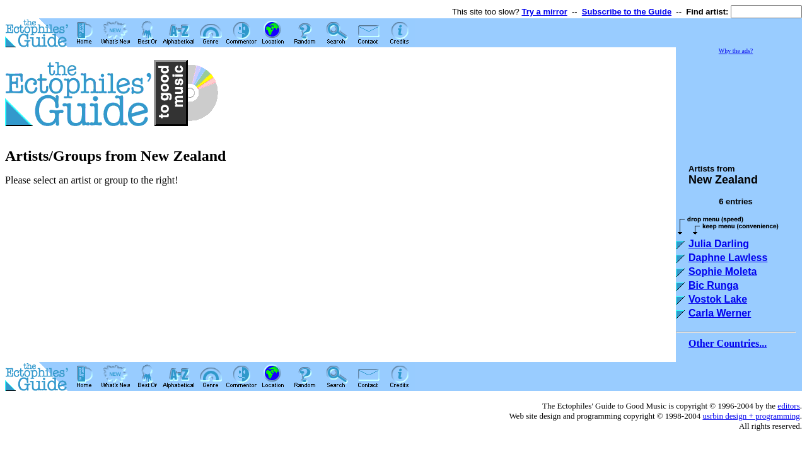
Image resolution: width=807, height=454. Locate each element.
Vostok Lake (717, 299)
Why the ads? (736, 50)
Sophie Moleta (722, 271)
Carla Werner (719, 313)
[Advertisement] (739, 103)
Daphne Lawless (727, 257)
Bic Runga (713, 285)
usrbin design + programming (750, 416)
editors (788, 405)
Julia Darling (718, 243)
